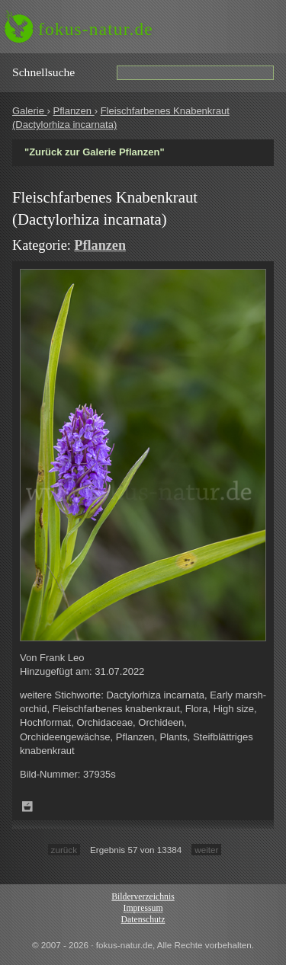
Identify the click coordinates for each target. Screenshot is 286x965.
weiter (206, 850)
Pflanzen (73, 111)
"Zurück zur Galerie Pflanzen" (94, 152)
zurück (64, 850)
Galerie (29, 111)
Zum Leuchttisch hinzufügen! (27, 806)
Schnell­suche (43, 72)
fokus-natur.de (95, 29)
